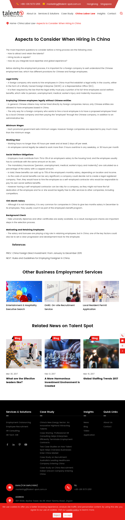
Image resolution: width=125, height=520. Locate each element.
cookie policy (72, 510)
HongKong (92, 4)
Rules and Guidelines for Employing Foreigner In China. (41, 258)
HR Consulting (13, 430)
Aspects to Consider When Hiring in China (58, 23)
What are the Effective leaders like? (20, 380)
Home (13, 23)
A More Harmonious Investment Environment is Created (62, 382)
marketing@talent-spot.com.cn (64, 4)
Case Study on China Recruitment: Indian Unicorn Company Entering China (57, 471)
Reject (57, 515)
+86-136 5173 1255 (30, 4)
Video (86, 430)
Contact (111, 13)
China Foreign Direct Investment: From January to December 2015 (47, 253)
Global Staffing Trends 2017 (100, 379)
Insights (101, 13)
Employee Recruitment (17, 426)
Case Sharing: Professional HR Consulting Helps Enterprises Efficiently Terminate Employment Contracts (56, 437)
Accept (67, 515)
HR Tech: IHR (12, 435)
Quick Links (111, 412)
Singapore (106, 4)
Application (89, 435)
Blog (86, 426)
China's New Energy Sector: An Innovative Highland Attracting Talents (55, 425)
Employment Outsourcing (18, 422)
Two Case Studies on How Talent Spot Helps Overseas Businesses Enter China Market (56, 450)
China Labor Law (85, 13)
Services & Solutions (48, 13)
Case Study (67, 13)
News (86, 422)
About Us (31, 13)
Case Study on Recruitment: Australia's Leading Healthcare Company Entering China (55, 460)
